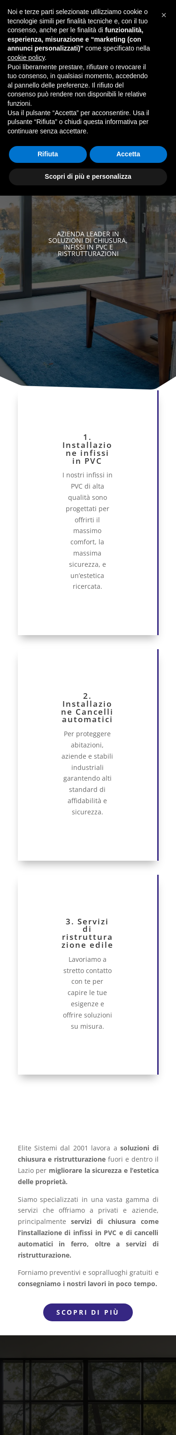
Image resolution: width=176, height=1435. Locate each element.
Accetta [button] (128, 154)
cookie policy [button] (26, 57)
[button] (163, 14)
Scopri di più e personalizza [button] (88, 176)
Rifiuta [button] (48, 154)
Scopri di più (88, 1312)
